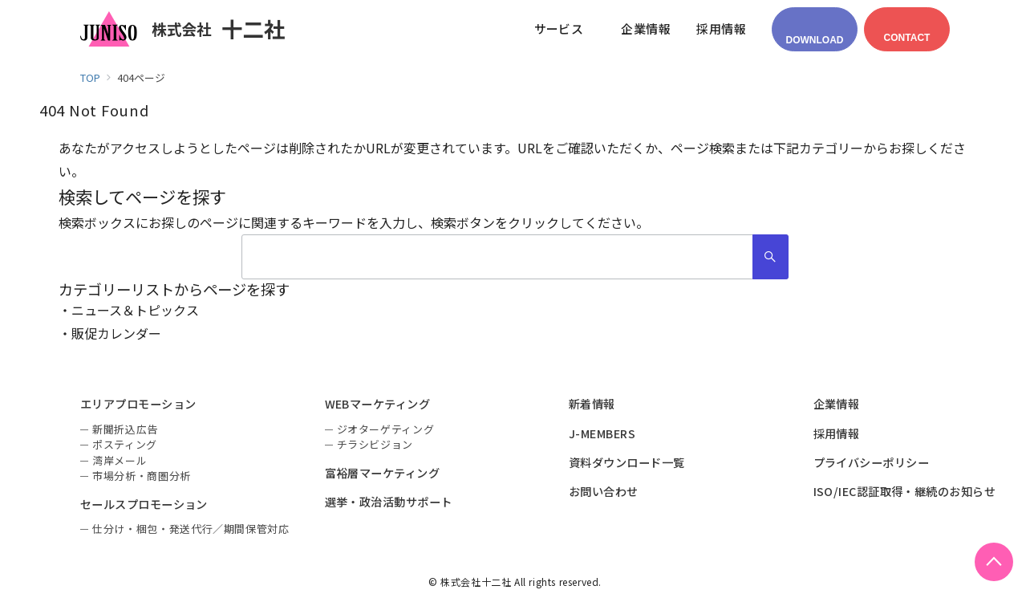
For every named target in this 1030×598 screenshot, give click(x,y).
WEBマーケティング (378, 404)
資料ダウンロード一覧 (627, 462)
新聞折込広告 (125, 429)
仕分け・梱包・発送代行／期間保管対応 (191, 528)
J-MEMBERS (602, 433)
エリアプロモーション (138, 404)
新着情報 (592, 404)
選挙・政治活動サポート (388, 502)
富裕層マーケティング (382, 473)
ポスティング (124, 444)
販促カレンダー (116, 333)
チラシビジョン (375, 444)
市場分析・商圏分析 (141, 475)
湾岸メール (119, 460)
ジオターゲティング (386, 429)
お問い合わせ (604, 491)
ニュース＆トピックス (135, 309)
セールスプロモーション (144, 504)
